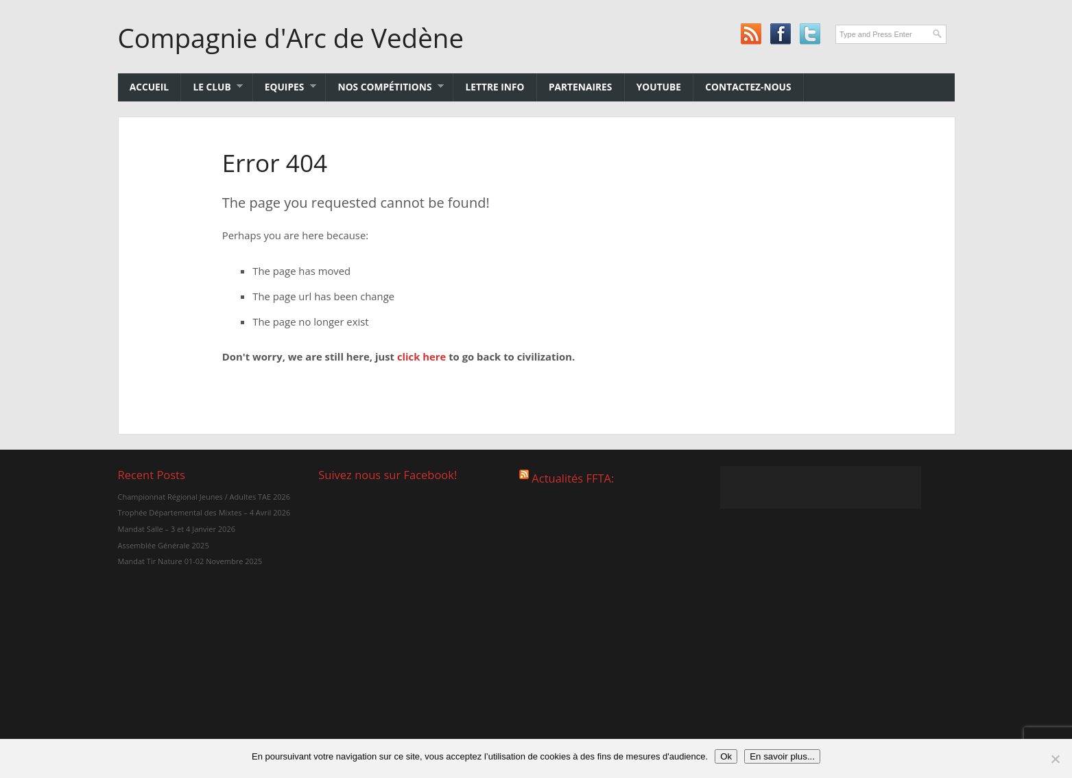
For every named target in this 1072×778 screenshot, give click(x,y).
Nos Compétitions (384, 86)
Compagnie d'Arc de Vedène (291, 38)
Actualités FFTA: (573, 478)
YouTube (658, 86)
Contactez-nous (748, 86)
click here (421, 356)
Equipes (284, 86)
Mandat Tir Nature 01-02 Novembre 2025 (189, 561)
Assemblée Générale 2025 (163, 545)
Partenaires (580, 86)
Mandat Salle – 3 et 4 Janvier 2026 (176, 529)
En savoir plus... (782, 756)
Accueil (149, 86)
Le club (212, 86)
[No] (1055, 759)
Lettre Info (495, 86)
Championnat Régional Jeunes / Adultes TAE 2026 (203, 496)
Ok (726, 756)
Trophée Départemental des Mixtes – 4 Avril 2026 (203, 512)
